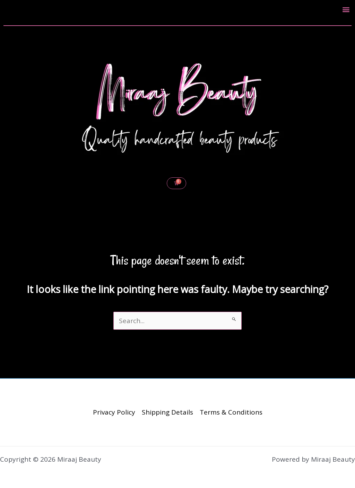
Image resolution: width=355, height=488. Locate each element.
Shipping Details (167, 412)
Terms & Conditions (231, 412)
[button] (346, 9)
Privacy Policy (114, 412)
